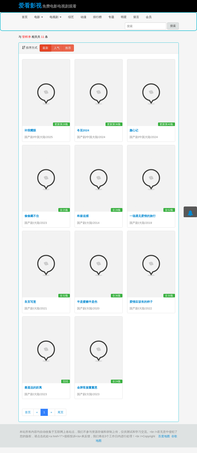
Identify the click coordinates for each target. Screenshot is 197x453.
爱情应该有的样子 (141, 304)
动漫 (83, 17)
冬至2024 (83, 130)
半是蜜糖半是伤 (87, 304)
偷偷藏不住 (31, 217)
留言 (136, 17)
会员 (149, 17)
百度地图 (164, 441)
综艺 (71, 17)
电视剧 (55, 17)
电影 (38, 17)
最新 (45, 48)
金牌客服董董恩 (87, 391)
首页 (25, 17)
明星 (124, 17)
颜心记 (134, 130)
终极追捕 (83, 217)
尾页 (60, 417)
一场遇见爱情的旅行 (143, 217)
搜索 (173, 26)
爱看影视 (30, 5)
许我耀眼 (30, 130)
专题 (111, 17)
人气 (57, 48)
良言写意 (30, 304)
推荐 (68, 48)
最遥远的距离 (33, 391)
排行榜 (97, 17)
